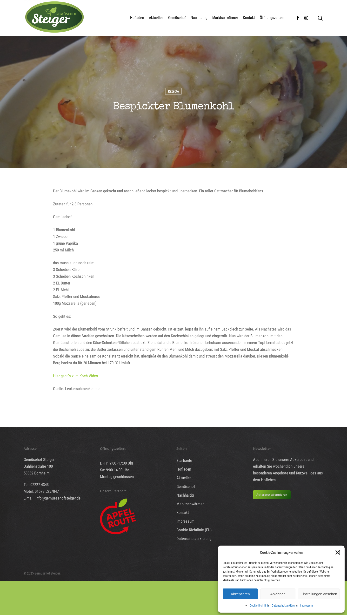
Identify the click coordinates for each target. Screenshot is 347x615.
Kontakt (249, 17)
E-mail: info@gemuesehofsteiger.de (52, 498)
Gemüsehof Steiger (39, 459)
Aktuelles (156, 17)
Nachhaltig (199, 17)
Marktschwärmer (225, 17)
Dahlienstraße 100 (38, 466)
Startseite (184, 460)
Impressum (306, 605)
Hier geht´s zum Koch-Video (75, 375)
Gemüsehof (177, 17)
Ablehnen (277, 594)
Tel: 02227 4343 (36, 484)
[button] (337, 552)
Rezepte (173, 91)
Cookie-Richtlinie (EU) (194, 529)
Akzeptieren (240, 594)
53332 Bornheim (37, 473)
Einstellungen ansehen (318, 594)
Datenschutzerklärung (285, 605)
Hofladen (137, 17)
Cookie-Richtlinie (259, 605)
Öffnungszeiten (272, 17)
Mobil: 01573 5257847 (41, 491)
